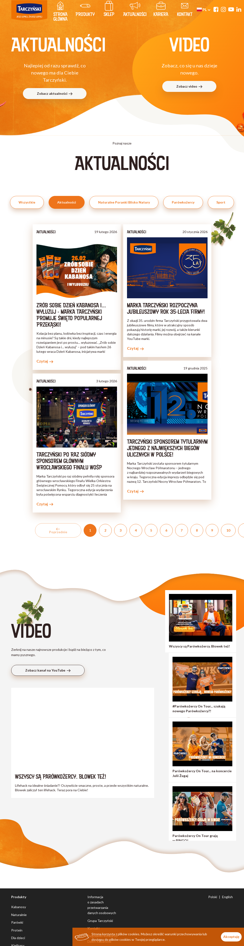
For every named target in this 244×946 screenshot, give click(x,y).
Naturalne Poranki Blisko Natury (124, 202)
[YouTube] (231, 9)
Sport (220, 202)
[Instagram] (223, 9)
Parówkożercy (183, 202)
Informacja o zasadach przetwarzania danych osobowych (101, 905)
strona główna (60, 12)
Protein (16, 930)
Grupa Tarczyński (100, 921)
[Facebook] (216, 9)
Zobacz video (189, 86)
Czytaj (44, 361)
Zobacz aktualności (55, 93)
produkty (85, 10)
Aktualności (135, 10)
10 (228, 530)
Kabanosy (18, 907)
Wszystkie (27, 202)
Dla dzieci (18, 938)
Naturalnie (19, 915)
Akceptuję (231, 937)
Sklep (108, 10)
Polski (212, 897)
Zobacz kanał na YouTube (48, 670)
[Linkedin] (238, 9)
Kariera (160, 10)
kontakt (184, 10)
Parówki (17, 922)
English (227, 897)
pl (203, 9)
